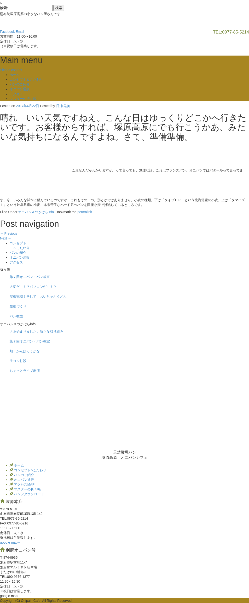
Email (20, 32)
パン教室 (16, 316)
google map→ (10, 542)
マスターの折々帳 (23, 99)
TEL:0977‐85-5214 (14, 518)
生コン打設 (18, 361)
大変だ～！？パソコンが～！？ (33, 287)
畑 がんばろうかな (25, 351)
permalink (84, 212)
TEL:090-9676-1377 (15, 577)
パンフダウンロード (28, 494)
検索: (4, 8)
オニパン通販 (20, 89)
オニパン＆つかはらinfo (36, 212)
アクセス (16, 94)
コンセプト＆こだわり (26, 79)
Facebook (7, 32)
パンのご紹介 (20, 84)
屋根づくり (18, 306)
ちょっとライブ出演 (25, 371)
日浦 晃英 (63, 106)
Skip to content (11, 70)
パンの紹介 (18, 253)
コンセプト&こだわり (29, 470)
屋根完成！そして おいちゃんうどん (38, 296)
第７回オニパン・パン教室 (30, 277)
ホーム (15, 75)
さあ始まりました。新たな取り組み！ (38, 331)
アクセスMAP (24, 484)
